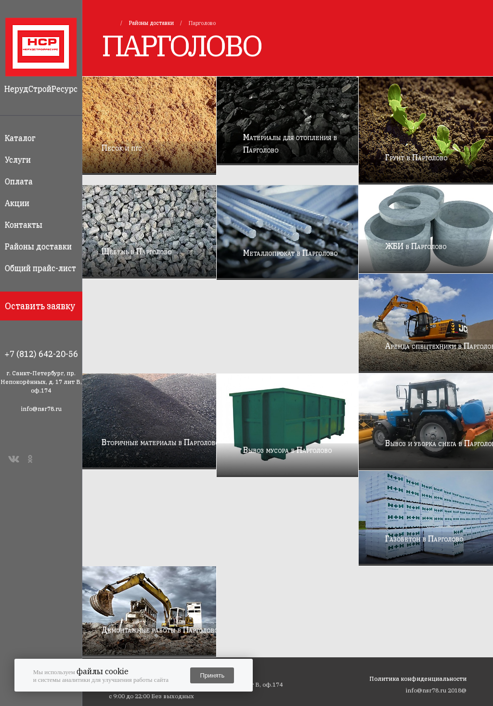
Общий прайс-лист (40, 268)
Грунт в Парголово (416, 157)
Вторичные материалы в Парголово (160, 442)
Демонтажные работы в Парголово (160, 629)
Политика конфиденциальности (418, 678)
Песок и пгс (122, 147)
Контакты (23, 224)
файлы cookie (103, 671)
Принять (212, 675)
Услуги (18, 159)
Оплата (19, 181)
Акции (17, 203)
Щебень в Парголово (136, 251)
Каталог (20, 138)
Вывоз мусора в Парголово (287, 449)
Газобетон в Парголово (424, 538)
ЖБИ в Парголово (415, 246)
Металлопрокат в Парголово (290, 252)
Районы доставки (38, 246)
